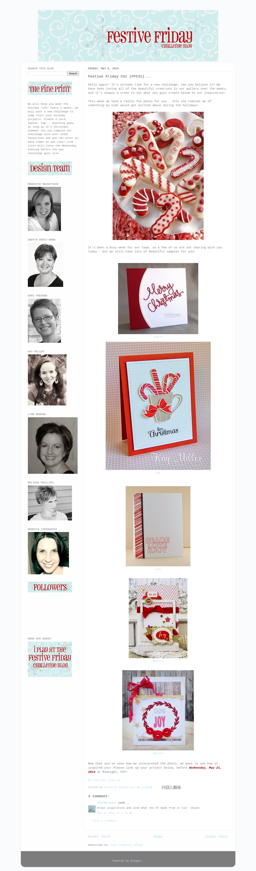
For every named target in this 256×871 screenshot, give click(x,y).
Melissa (158, 661)
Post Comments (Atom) (127, 845)
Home (158, 837)
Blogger (136, 860)
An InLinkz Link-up (104, 780)
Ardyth (158, 337)
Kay (158, 473)
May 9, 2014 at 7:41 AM (114, 813)
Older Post (216, 837)
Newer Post (99, 837)
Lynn (158, 569)
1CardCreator (107, 802)
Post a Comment (104, 820)
